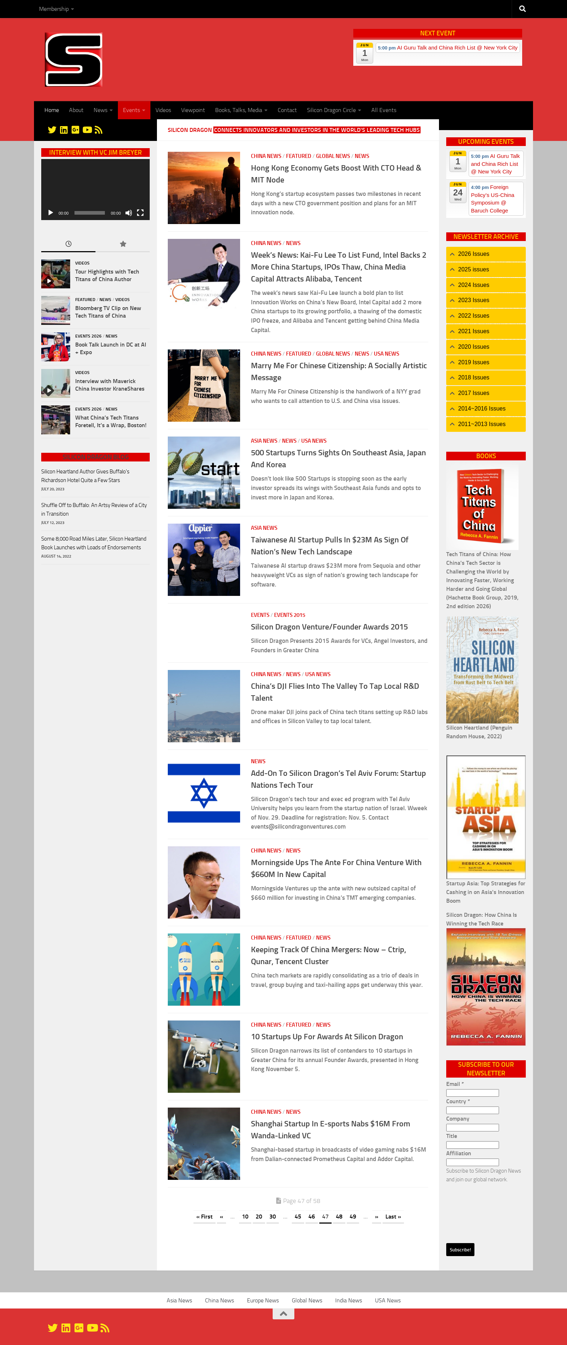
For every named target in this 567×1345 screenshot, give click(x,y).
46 (311, 1216)
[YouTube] (86, 129)
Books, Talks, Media (238, 110)
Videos (163, 110)
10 (245, 1216)
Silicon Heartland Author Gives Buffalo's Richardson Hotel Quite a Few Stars (85, 476)
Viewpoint (193, 110)
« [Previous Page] (221, 1216)
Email (455, 1083)
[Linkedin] (63, 129)
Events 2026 (88, 336)
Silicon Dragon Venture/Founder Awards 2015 (329, 627)
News (100, 110)
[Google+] (75, 129)
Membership (54, 8)
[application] (95, 189)
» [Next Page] (376, 1216)
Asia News (264, 441)
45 (298, 1216)
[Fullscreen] (140, 212)
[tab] (486, 254)
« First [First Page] (204, 1216)
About (76, 110)
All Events (383, 110)
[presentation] (476, 1210)
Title (451, 1136)
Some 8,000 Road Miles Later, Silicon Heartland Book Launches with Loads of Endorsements (93, 543)
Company (457, 1118)
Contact (287, 110)
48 (339, 1216)
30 (272, 1216)
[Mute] (128, 212)
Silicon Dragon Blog (96, 457)
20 (259, 1216)
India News (348, 1300)
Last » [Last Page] (393, 1216)
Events (131, 110)
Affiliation (458, 1153)
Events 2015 (289, 615)
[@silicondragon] (52, 129)
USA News (386, 354)
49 (353, 1216)
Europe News (263, 1300)
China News (266, 156)
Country (458, 1101)
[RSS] (98, 129)
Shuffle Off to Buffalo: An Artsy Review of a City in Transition (94, 509)
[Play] (50, 212)
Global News (333, 156)
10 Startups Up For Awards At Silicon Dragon (327, 1036)
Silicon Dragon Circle (331, 110)
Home (51, 110)
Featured (298, 156)
